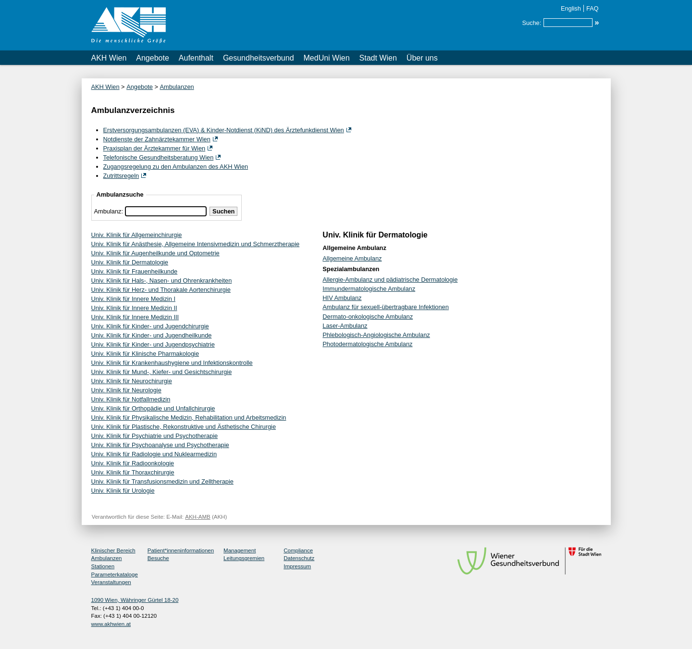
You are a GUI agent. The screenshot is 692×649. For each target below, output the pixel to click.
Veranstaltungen (111, 582)
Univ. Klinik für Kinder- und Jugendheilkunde (151, 335)
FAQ (592, 8)
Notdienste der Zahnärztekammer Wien (156, 139)
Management (239, 550)
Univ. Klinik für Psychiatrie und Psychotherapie (154, 435)
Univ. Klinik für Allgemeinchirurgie (136, 234)
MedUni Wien (327, 58)
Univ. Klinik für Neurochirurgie (131, 381)
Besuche (158, 558)
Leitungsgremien (243, 558)
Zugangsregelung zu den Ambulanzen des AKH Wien (175, 166)
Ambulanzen (177, 86)
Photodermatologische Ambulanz (367, 344)
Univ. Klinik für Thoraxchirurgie (132, 472)
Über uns (422, 58)
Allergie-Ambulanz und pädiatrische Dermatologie (389, 279)
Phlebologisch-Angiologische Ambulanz (376, 334)
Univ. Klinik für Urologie (123, 490)
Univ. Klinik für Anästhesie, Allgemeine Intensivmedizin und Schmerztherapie (195, 244)
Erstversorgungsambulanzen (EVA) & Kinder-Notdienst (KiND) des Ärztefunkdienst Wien (223, 130)
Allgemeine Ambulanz (352, 258)
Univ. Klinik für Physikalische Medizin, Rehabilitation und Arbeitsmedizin (188, 417)
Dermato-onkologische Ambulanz (367, 316)
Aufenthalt (196, 58)
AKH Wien (109, 58)
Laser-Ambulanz (344, 325)
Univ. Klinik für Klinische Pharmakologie (145, 353)
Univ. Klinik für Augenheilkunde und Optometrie (155, 253)
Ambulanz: (108, 211)
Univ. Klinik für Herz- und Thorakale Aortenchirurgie (161, 289)
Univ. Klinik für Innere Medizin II (134, 308)
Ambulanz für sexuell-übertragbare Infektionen (385, 307)
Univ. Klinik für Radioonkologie (132, 463)
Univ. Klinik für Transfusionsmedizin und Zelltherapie (162, 481)
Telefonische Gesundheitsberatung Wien (158, 157)
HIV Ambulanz (341, 297)
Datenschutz (299, 558)
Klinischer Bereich (113, 550)
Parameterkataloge (114, 574)
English (571, 8)
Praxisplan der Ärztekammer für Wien (154, 148)
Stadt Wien (378, 58)
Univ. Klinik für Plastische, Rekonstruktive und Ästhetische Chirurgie (183, 426)
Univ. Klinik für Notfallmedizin (131, 399)
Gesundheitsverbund (258, 58)
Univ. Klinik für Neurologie (126, 390)
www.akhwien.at (111, 624)
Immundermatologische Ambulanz (368, 288)
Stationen (103, 566)
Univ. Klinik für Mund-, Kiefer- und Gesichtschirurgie (161, 371)
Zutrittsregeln (121, 175)
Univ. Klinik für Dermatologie (130, 262)
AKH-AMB (197, 517)
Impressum (297, 566)
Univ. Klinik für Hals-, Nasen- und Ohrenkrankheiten (161, 280)
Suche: (531, 22)
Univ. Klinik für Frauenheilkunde (134, 271)
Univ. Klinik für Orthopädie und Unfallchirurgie (153, 408)
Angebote (152, 58)
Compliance (298, 550)
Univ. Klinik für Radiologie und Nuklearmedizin (154, 454)
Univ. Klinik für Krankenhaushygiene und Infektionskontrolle (172, 362)
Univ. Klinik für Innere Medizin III (135, 317)
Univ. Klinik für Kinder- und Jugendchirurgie (150, 326)
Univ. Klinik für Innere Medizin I (133, 298)
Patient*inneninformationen (181, 550)
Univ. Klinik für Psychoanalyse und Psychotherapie (160, 445)
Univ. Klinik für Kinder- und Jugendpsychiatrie (153, 344)
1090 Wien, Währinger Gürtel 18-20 (135, 600)
